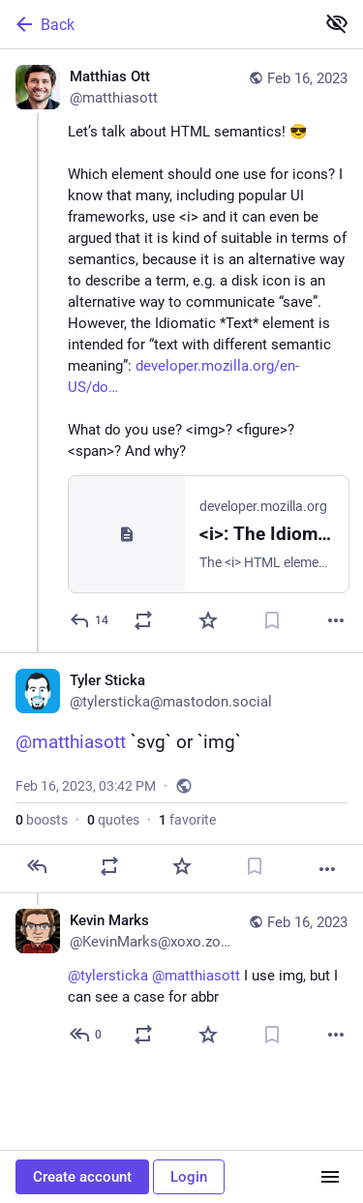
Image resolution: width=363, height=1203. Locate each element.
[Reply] (90, 620)
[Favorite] (208, 620)
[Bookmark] (272, 620)
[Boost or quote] (143, 620)
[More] (336, 620)
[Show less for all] (337, 23)
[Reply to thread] (87, 1034)
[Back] (155, 24)
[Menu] (330, 1177)
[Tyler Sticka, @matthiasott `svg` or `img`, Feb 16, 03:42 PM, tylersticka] (181, 772)
